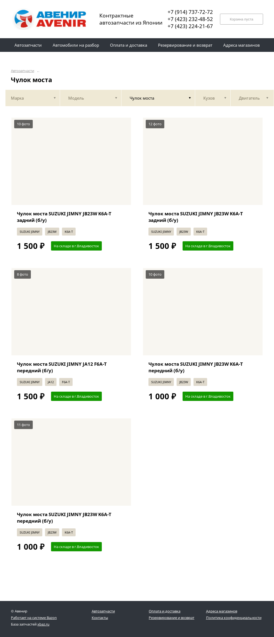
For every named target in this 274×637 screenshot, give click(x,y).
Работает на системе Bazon (34, 617)
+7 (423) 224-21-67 (190, 26)
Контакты (100, 617)
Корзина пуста (241, 19)
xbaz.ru (43, 624)
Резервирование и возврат (171, 617)
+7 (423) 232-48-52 (190, 19)
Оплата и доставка (164, 611)
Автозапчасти (22, 71)
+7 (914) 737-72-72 (190, 12)
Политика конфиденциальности (233, 617)
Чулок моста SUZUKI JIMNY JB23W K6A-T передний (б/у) (195, 367)
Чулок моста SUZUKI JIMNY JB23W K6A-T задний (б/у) (64, 216)
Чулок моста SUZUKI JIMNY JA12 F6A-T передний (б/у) (62, 367)
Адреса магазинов (221, 611)
